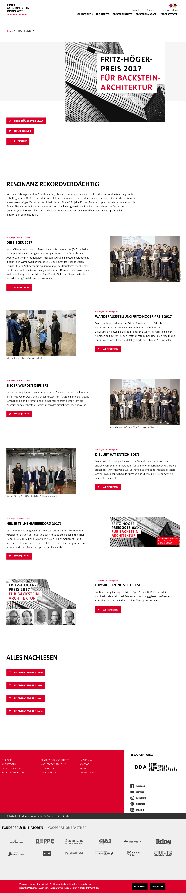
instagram (141, 797)
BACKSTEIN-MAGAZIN (146, 14)
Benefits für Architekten (55, 760)
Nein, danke (157, 886)
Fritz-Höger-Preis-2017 (28, 120)
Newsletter (138, 10)
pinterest (140, 803)
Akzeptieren (139, 886)
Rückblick (20, 141)
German (175, 6)
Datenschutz (48, 772)
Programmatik (169, 14)
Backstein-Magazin (13, 772)
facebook (140, 786)
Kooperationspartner (53, 764)
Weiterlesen (23, 287)
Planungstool (88, 772)
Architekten (103, 14)
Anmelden (172, 10)
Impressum (86, 760)
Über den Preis (84, 14)
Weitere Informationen (88, 888)
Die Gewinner (22, 131)
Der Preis (7, 760)
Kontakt (151, 10)
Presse (161, 10)
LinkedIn (140, 809)
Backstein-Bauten (123, 14)
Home (9, 31)
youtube (140, 791)
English (171, 6)
